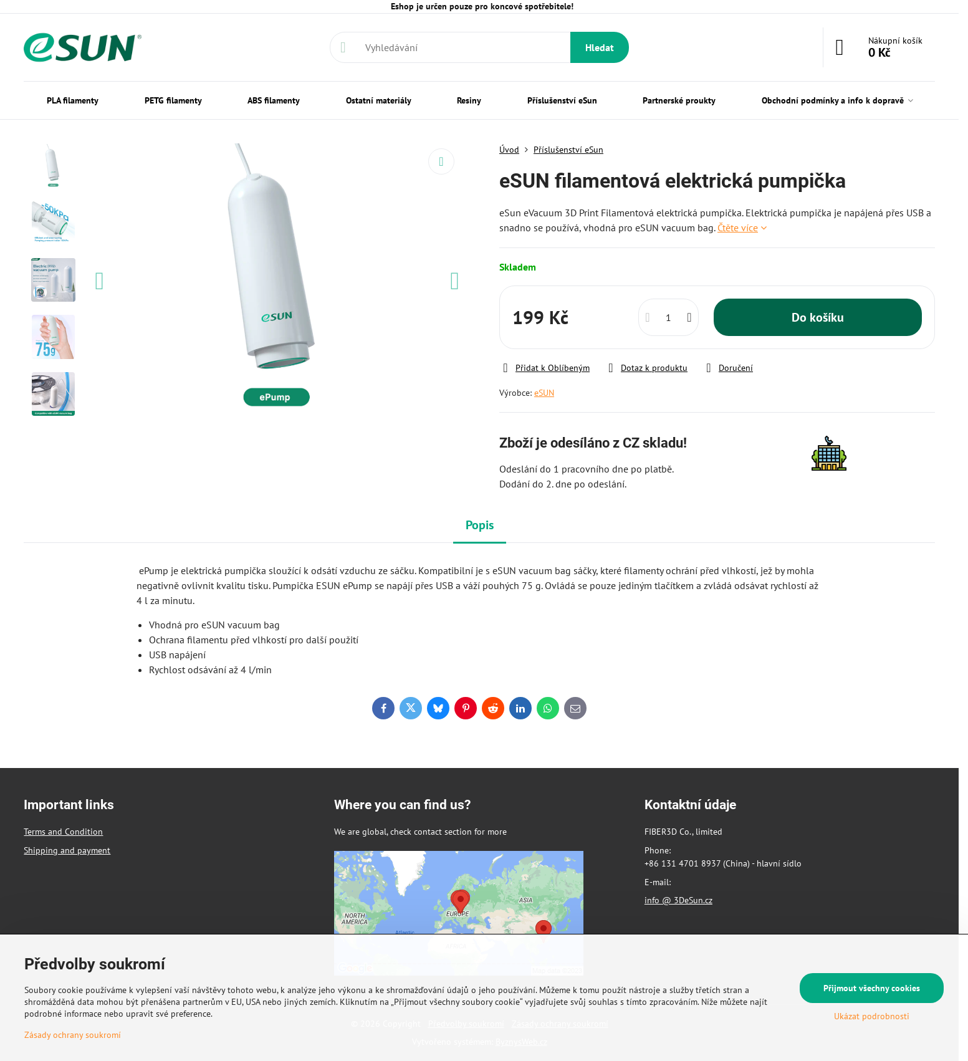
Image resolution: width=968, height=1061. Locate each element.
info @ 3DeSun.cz (678, 900)
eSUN (544, 392)
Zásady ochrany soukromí (72, 1034)
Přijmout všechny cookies (871, 988)
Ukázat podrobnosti (871, 1016)
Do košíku (818, 317)
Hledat (599, 47)
